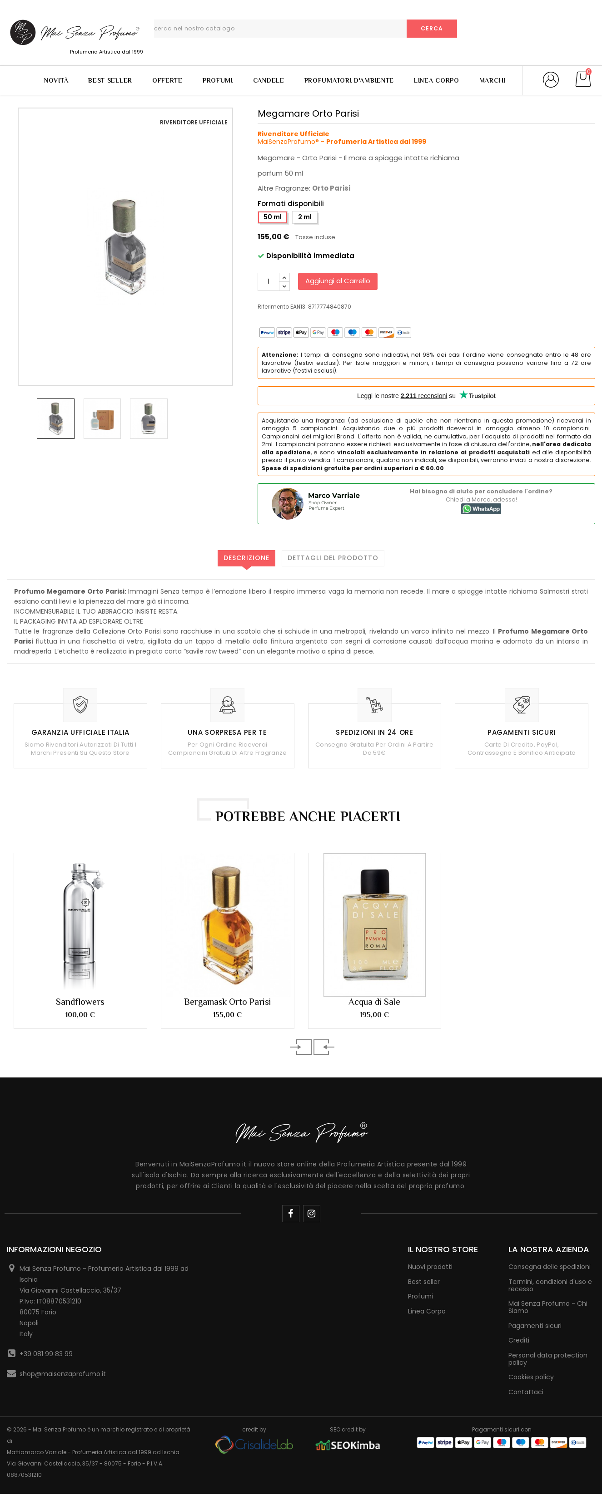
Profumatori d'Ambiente (349, 80)
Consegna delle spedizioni (549, 1266)
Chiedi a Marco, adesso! (481, 499)
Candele (268, 80)
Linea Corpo (436, 80)
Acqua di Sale (374, 1002)
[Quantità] (268, 282)
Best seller (424, 1281)
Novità (56, 80)
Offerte (167, 80)
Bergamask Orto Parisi (227, 1002)
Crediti (518, 1340)
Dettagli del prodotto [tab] (333, 557)
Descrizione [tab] (246, 557)
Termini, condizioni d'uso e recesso (550, 1285)
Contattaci (525, 1392)
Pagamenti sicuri (535, 1325)
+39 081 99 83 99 (46, 1353)
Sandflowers (80, 1002)
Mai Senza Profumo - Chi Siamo (547, 1307)
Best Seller (110, 80)
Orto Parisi (331, 188)
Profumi (218, 80)
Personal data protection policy (547, 1359)
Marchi (492, 80)
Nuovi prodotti (430, 1266)
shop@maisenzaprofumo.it (63, 1373)
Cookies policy (531, 1377)
